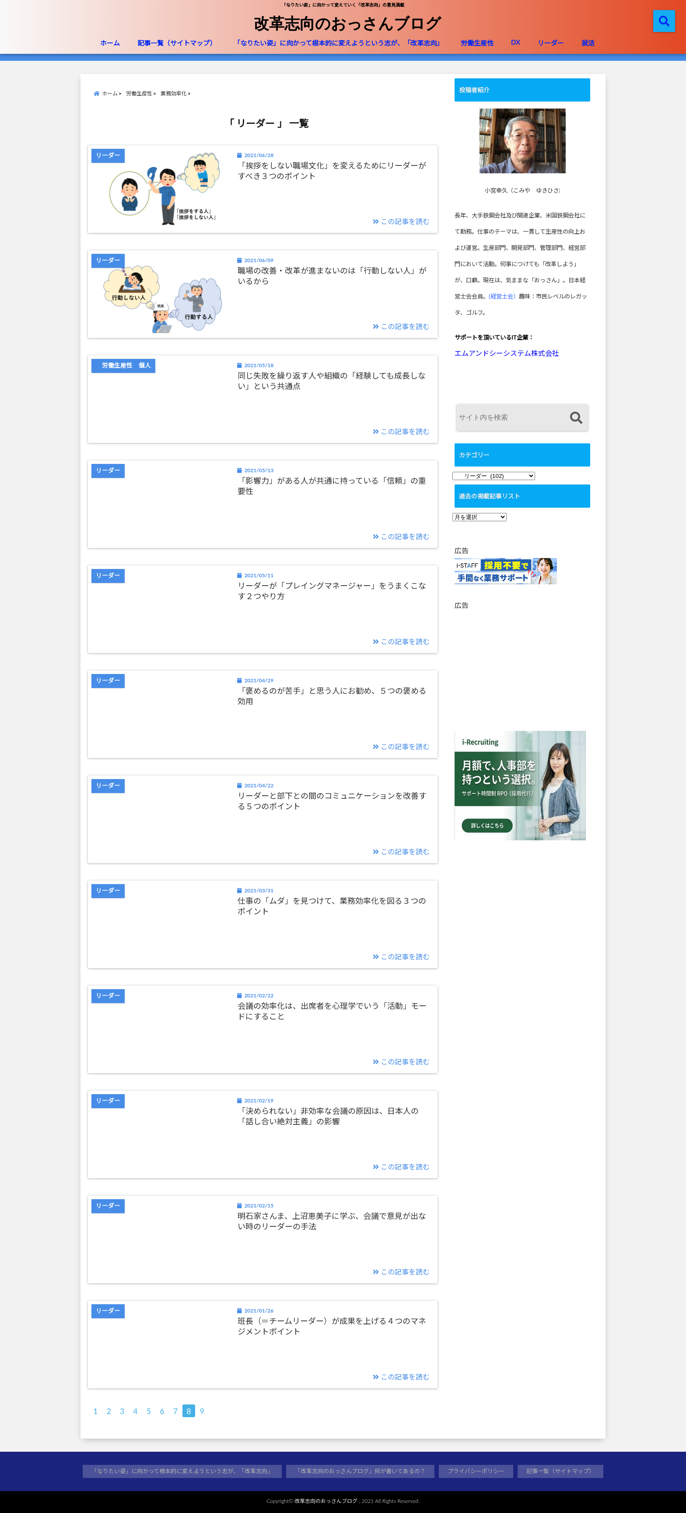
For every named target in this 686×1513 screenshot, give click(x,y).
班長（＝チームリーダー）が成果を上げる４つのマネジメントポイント (332, 1326)
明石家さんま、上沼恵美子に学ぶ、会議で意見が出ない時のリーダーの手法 (332, 1221)
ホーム (110, 43)
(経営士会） (504, 296)
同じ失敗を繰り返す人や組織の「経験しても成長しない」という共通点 (332, 380)
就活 (588, 43)
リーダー (551, 43)
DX (515, 42)
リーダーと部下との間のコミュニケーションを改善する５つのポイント (332, 801)
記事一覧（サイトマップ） (176, 43)
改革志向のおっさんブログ (347, 23)
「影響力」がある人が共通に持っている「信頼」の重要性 (332, 485)
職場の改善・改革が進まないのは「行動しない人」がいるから (332, 275)
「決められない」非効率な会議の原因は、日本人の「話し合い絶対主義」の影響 (328, 1116)
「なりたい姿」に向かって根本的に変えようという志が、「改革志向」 (338, 43)
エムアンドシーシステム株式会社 (507, 353)
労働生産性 (477, 43)
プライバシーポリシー (476, 1470)
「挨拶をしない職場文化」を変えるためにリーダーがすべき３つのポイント (332, 170)
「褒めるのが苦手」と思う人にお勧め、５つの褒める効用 (332, 696)
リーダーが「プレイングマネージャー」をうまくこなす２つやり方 (332, 590)
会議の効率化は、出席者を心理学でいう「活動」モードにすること (332, 1011)
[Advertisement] (525, 667)
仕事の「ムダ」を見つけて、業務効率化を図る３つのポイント (332, 906)
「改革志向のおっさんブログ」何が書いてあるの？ (360, 1470)
